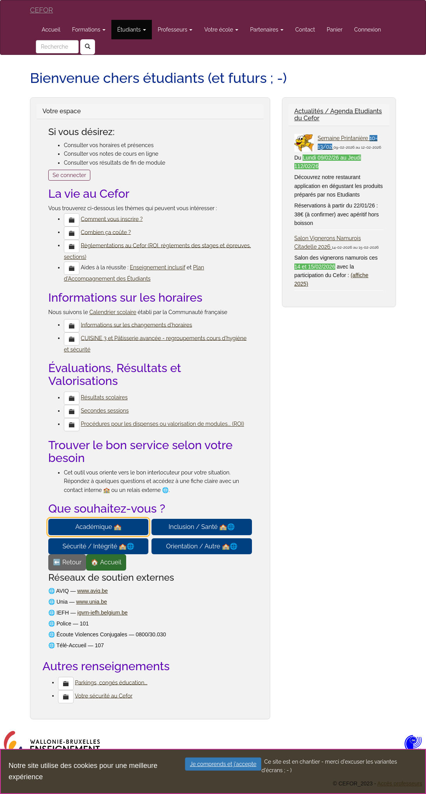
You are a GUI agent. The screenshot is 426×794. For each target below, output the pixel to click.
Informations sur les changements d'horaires (136, 324)
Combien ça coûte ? (106, 232)
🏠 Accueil (106, 562)
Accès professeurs (399, 783)
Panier (335, 29)
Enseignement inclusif (157, 267)
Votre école (221, 29)
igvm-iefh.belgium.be (102, 613)
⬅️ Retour (67, 562)
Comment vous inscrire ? (112, 219)
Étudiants (131, 29)
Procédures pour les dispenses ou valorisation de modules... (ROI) (162, 424)
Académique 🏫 (98, 527)
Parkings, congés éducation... (111, 682)
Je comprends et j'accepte (223, 764)
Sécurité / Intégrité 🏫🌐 (98, 546)
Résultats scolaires (104, 397)
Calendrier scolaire (112, 312)
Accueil (51, 29)
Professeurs (175, 29)
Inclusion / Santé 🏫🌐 (202, 527)
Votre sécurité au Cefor (103, 695)
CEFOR (41, 10)
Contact (305, 29)
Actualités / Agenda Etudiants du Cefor (338, 114)
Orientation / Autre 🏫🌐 (201, 546)
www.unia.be (91, 602)
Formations (89, 29)
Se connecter (69, 175)
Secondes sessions (105, 411)
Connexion (367, 29)
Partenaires (266, 29)
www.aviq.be (92, 591)
